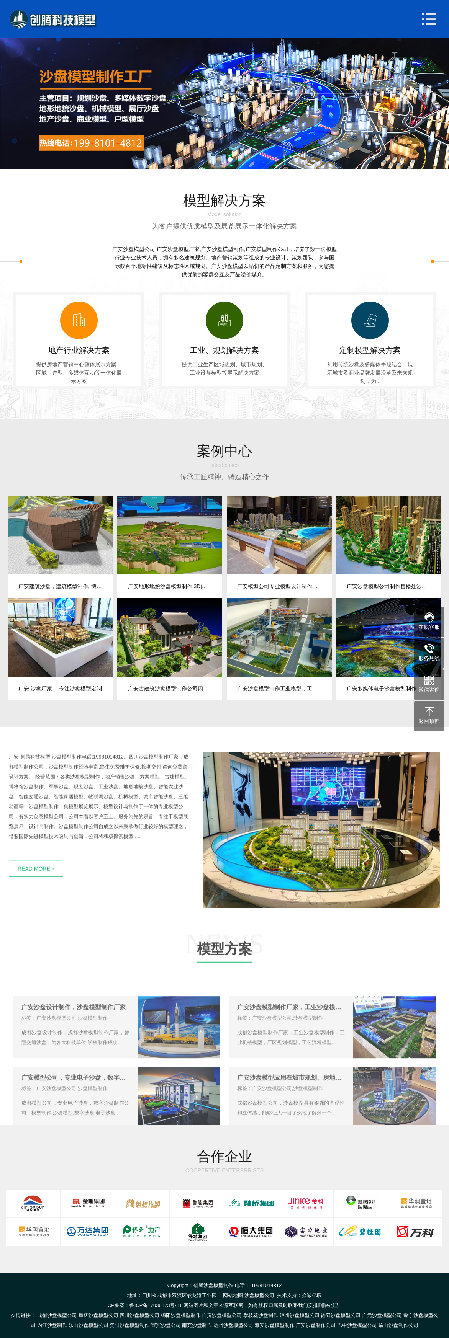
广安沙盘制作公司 (316, 1325)
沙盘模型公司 (259, 1295)
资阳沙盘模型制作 (129, 1325)
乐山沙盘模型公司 (88, 1325)
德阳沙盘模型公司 (341, 1315)
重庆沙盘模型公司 (98, 1315)
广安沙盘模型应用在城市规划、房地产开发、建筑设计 (291, 1099)
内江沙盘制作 (52, 1325)
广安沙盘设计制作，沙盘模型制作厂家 (73, 1029)
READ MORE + (36, 889)
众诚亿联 (312, 1295)
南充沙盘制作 (197, 1325)
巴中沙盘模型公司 (357, 1325)
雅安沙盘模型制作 (275, 1325)
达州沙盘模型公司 (233, 1325)
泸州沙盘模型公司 (300, 1315)
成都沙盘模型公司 (57, 1315)
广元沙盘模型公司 (382, 1315)
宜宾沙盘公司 (166, 1325)
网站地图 (233, 1295)
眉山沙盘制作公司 (398, 1325)
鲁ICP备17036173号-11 (155, 1305)
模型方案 (224, 971)
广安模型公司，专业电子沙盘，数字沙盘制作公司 (75, 1099)
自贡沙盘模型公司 (222, 1315)
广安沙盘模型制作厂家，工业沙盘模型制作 (291, 1029)
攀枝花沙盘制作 (260, 1315)
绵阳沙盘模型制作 (181, 1315)
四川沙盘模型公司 (139, 1315)
